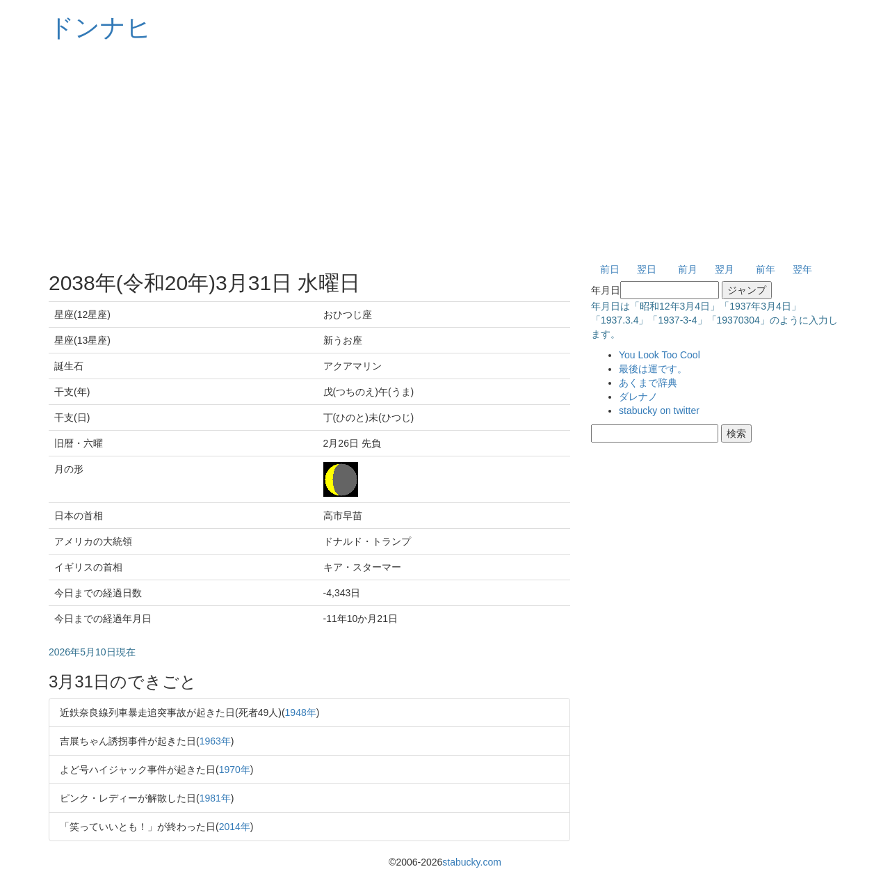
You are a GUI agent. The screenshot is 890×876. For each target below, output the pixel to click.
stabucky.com (471, 862)
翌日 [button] (646, 269)
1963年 (215, 741)
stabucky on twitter (659, 410)
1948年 (300, 712)
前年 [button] (765, 269)
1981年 (215, 798)
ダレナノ (638, 396)
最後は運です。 (653, 368)
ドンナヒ (100, 27)
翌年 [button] (802, 269)
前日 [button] (610, 269)
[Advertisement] (445, 153)
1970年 (234, 769)
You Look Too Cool (659, 354)
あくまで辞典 (648, 382)
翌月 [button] (724, 269)
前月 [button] (687, 269)
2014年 (234, 826)
